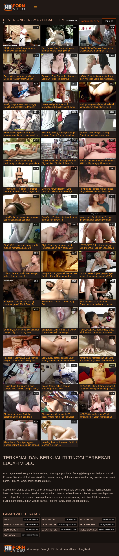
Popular (109, 21)
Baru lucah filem (90, 21)
